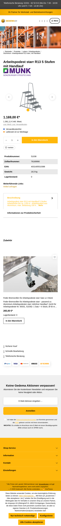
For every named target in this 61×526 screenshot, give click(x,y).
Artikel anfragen (10, 186)
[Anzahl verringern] (6, 140)
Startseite (7, 52)
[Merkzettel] (42, 21)
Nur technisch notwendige (23, 516)
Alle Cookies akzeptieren (31, 522)
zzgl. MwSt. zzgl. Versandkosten (15, 124)
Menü (54, 21)
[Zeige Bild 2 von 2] (33, 110)
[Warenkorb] (47, 21)
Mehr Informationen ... (27, 496)
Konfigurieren (46, 516)
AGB (17, 422)
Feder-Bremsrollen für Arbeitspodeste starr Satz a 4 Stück (28, 298)
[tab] (30, 201)
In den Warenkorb (40, 140)
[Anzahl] (12, 140)
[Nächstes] (52, 97)
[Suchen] (40, 21)
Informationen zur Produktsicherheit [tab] (24, 213)
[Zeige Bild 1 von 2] (28, 110)
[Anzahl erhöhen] (18, 140)
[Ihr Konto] (44, 21)
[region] (30, 96)
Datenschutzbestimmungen (26, 419)
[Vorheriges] (9, 97)
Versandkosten (44, 484)
